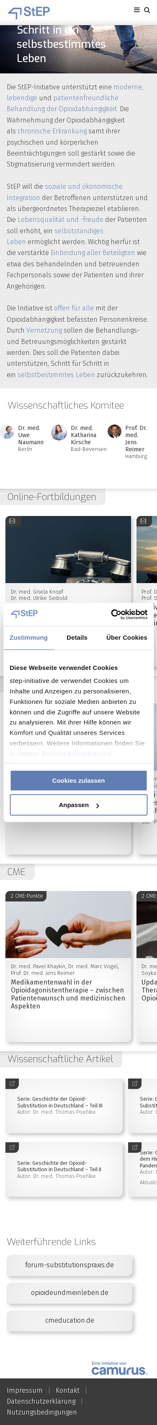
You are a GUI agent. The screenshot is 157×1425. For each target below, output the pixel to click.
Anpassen (79, 804)
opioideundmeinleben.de (69, 1293)
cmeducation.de (69, 1320)
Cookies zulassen (78, 780)
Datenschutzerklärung (76, 753)
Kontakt (68, 1390)
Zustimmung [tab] (29, 637)
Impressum (25, 1390)
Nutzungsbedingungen (42, 1412)
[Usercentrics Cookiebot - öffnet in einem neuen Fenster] (111, 614)
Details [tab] (77, 637)
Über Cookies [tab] (126, 637)
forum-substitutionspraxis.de (69, 1265)
